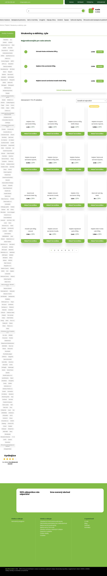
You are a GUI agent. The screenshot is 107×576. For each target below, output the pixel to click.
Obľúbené (79, 2)
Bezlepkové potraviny (18, 20)
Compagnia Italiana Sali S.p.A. (8, 126)
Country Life (10, 129)
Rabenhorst (7, 340)
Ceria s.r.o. (7, 110)
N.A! (7, 271)
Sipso (11, 378)
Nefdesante (11, 296)
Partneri (87, 525)
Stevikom (11, 394)
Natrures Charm (5, 276)
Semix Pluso (10, 370)
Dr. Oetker (11, 140)
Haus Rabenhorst (7, 188)
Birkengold (11, 85)
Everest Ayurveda (7, 150)
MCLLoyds (4, 249)
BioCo (4, 72)
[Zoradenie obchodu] (91, 101)
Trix (13, 410)
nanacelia (7, 273)
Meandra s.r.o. (4, 252)
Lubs (12, 236)
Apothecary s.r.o (10, 55)
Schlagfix (4, 367)
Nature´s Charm (8, 294)
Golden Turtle (4, 166)
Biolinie (4, 74)
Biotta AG (10, 82)
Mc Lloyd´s (4, 247)
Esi (13, 148)
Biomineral (10, 74)
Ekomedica (4, 145)
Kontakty (87, 527)
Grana (10, 169)
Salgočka (10, 356)
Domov (70, 2)
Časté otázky (44, 533)
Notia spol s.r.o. (5, 302)
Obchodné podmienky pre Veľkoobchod (53, 523)
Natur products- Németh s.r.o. (7, 285)
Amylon (12, 50)
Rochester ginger (7, 354)
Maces (2, 239)
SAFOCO (4, 356)
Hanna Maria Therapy (7, 183)
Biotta (4, 82)
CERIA (12, 108)
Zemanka (7, 442)
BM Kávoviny (7, 88)
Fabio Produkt (10, 153)
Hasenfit (10, 185)
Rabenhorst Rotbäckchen (7, 343)
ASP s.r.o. (4, 64)
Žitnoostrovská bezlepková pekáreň (95, 20)
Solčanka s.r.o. (7, 386)
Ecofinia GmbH (5, 142)
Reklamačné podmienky (48, 525)
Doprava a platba (46, 531)
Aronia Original (5, 61)
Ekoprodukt (11, 145)
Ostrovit (3, 312)
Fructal (3, 164)
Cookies (42, 535)
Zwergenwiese (7, 449)
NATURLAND (4, 296)
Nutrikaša (10, 304)
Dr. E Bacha (4, 140)
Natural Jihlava (7, 288)
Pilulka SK (5, 323)
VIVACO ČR (10, 423)
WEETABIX (5, 431)
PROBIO (10, 335)
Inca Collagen (11, 212)
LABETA (10, 231)
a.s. (11, 39)
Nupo (12, 302)
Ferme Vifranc (5, 158)
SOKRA (10, 383)
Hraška (12, 207)
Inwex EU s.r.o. (7, 215)
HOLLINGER (7, 204)
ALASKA (10, 42)
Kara (10, 223)
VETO (11, 415)
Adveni (4, 42)
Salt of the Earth (8, 359)
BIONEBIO (3, 77)
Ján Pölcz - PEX (10, 220)
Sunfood (5, 399)
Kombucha (10, 228)
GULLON (8, 180)
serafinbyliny (5, 378)
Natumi (12, 276)
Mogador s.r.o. (7, 265)
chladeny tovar (7, 117)
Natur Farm (7, 281)
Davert (12, 134)
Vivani (4, 426)
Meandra (11, 249)
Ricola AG (10, 348)
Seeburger (10, 367)
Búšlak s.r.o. (10, 100)
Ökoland (11, 307)
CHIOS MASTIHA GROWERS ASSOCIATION (7, 114)
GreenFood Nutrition (8, 177)
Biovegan (4, 85)
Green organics (7, 172)
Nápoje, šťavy (51, 20)
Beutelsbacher (4, 69)
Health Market (7, 193)
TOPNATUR (3, 410)
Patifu (3, 318)
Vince (10, 418)
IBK (8, 209)
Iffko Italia (3, 212)
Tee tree (11, 399)
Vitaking (4, 423)
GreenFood (7, 175)
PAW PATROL (10, 318)
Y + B (13, 437)
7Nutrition (5, 39)
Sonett (4, 391)
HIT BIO (12, 199)
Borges (7, 93)
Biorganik (12, 80)
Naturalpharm (4, 291)
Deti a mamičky (32, 20)
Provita (11, 338)
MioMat (11, 255)
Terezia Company (7, 402)
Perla (7, 320)
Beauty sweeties (8, 66)
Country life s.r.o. (8, 132)
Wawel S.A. (10, 429)
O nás (86, 521)
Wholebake (7, 434)
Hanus (4, 185)
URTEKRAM (4, 413)
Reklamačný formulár (47, 527)
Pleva (4, 326)
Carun (12, 105)
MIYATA (10, 260)
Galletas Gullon (10, 164)
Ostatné (60, 20)
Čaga (2, 105)
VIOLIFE (12, 421)
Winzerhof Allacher (5, 437)
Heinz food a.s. (4, 199)
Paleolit (4, 315)
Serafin (7, 372)
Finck (12, 158)
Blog (86, 523)
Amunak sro (5, 50)
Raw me (11, 346)
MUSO (2, 271)
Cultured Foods (5, 134)
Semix (3, 370)
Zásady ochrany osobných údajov (51, 529)
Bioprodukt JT (4, 80)
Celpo (7, 108)
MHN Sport (4, 255)
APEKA (2, 55)
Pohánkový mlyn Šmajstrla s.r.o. (7, 332)
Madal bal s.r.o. (10, 239)
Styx (12, 396)
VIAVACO (5, 418)
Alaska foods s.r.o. (5, 45)
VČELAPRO (5, 415)
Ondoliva (10, 310)
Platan (10, 323)
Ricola (4, 348)
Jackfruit (3, 220)
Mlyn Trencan (7, 263)
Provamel (5, 338)
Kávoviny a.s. (5, 225)
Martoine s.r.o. (4, 244)
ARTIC (12, 61)
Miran (10, 257)
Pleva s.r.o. (9, 326)
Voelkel (10, 426)
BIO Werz (12, 69)
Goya (5, 169)
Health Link (7, 191)
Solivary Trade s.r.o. (7, 388)
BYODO (3, 102)
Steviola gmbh (5, 396)
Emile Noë (8, 148)
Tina (11, 407)
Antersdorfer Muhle (7, 53)
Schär (10, 364)
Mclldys (11, 247)
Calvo (7, 105)
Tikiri (11, 405)
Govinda (12, 166)
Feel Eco (11, 156)
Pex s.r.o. (12, 320)
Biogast (10, 72)
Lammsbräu (8, 233)
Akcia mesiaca (5, 20)
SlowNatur (4, 380)
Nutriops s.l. (4, 307)
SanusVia (5, 364)
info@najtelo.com (23, 2)
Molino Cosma (4, 268)
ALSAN (4, 47)
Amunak (10, 47)
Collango (7, 122)
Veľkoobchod (99, 2)
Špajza (66, 20)
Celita (2, 108)
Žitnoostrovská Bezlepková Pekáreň (7, 445)
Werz (11, 431)
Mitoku (4, 260)
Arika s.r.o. (7, 58)
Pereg (2, 320)
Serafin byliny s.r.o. (7, 375)
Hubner (3, 209)
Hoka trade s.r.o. (8, 201)
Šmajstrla (11, 380)
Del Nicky (4, 137)
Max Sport (12, 244)
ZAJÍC (4, 439)
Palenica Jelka (10, 312)
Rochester (7, 351)
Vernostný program (17, 521)
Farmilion (4, 156)
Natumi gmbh (7, 279)
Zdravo (10, 439)
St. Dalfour (4, 394)
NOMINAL (7, 299)
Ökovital (4, 310)
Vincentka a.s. (4, 421)
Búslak (3, 100)
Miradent (5, 257)
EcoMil (12, 142)
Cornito (3, 129)
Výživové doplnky (76, 20)
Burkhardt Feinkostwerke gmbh (8, 96)
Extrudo (3, 153)
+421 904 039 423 (8, 2)
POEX (7, 328)
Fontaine (4, 161)
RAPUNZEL (4, 346)
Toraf (9, 410)
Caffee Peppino (10, 102)
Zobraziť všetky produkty (64, 90)
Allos (13, 45)
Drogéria (42, 20)
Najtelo (12, 271)
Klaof (12, 225)
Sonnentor (10, 391)
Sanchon (11, 362)
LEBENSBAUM (5, 236)
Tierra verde (5, 405)
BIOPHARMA (11, 77)
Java (5, 223)
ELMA (2, 148)
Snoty (5, 383)
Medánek (12, 252)
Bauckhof (10, 64)
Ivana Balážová (7, 217)
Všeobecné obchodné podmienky (51, 521)
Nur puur (4, 304)
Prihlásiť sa (89, 2)
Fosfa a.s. (10, 161)
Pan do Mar (10, 315)
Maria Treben (7, 241)
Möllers (12, 268)
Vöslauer (4, 429)
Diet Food (11, 137)
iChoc (12, 209)
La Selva (5, 231)
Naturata (12, 291)
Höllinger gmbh (5, 207)
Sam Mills (4, 362)
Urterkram (11, 413)
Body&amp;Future (7, 90)
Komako (4, 228)
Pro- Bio (5, 335)
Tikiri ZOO (5, 407)
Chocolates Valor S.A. (7, 120)
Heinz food (7, 196)
